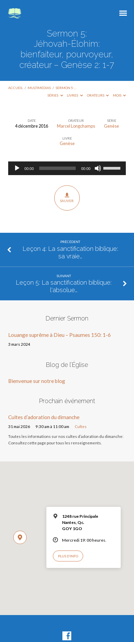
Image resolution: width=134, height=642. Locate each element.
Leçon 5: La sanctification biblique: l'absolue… (63, 286)
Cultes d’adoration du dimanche (43, 417)
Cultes (81, 426)
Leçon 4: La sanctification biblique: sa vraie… (70, 252)
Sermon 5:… (66, 88)
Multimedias (39, 88)
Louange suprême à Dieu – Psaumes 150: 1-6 (59, 335)
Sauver (67, 197)
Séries (55, 95)
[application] (67, 168)
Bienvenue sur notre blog (36, 381)
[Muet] (97, 168)
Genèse (111, 126)
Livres (75, 95)
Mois (119, 95)
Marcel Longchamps (76, 126)
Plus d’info (68, 556)
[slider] (57, 168)
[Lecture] (17, 168)
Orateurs (98, 95)
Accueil (15, 88)
